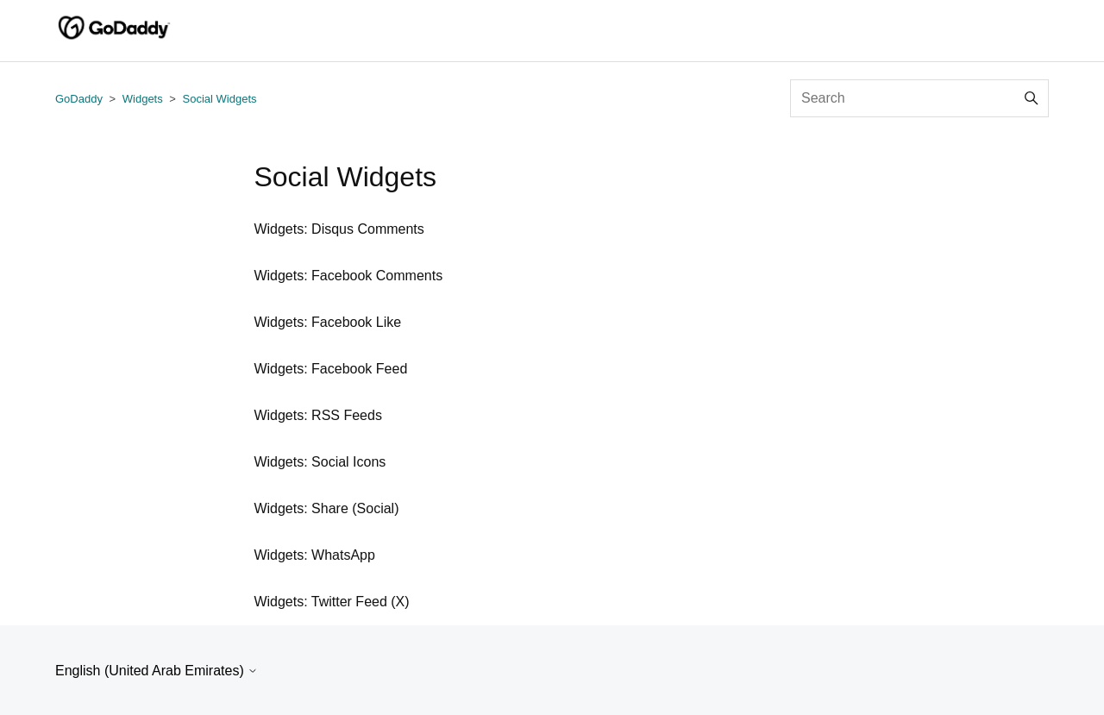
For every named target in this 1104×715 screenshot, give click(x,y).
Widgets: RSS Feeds (318, 415)
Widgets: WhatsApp (314, 555)
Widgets (142, 98)
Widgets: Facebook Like (327, 322)
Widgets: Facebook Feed (330, 368)
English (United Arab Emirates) (156, 670)
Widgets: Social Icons (320, 462)
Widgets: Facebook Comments (348, 275)
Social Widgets (220, 98)
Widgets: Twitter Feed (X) (331, 601)
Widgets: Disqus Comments (338, 229)
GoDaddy (79, 98)
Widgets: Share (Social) (326, 508)
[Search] (919, 98)
